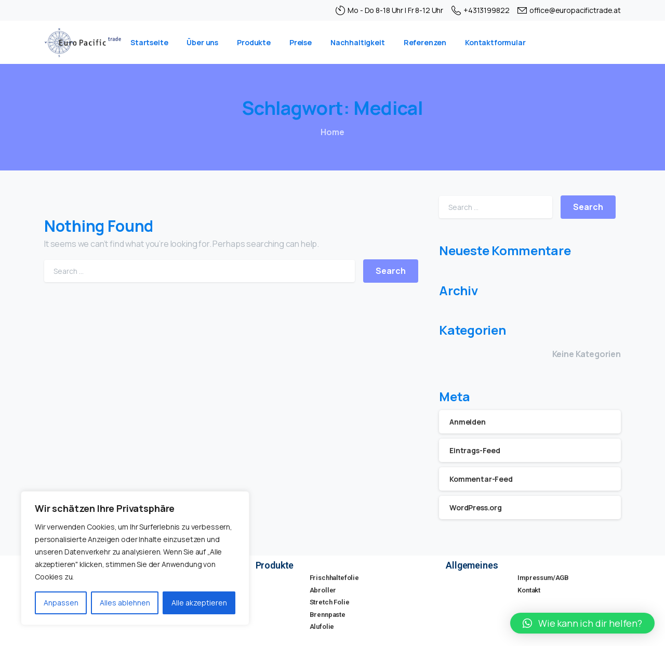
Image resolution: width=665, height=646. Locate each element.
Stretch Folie (330, 602)
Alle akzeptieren (199, 603)
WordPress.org (475, 507)
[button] (582, 623)
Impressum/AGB (543, 578)
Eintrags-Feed (474, 450)
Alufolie (322, 626)
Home (332, 132)
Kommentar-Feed (481, 479)
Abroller (323, 590)
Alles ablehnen (125, 603)
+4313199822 (480, 10)
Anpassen (61, 603)
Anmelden (467, 422)
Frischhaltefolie (334, 578)
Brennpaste (327, 614)
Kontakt (528, 590)
